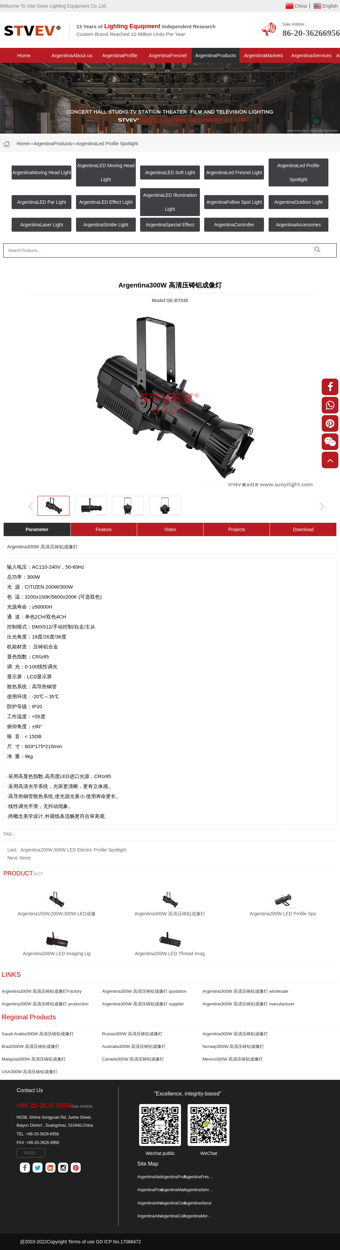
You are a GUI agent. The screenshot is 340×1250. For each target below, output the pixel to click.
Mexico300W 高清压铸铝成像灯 (233, 1059)
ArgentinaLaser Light (41, 224)
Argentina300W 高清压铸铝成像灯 (235, 1033)
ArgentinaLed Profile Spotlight (107, 143)
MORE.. (31, 1153)
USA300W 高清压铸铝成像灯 (29, 1071)
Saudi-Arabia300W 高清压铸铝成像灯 (38, 1033)
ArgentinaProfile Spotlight (119, 58)
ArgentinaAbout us (71, 55)
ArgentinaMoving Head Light (41, 172)
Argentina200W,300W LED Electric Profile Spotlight (73, 849)
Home (24, 55)
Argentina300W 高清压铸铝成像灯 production (45, 1003)
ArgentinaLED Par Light (41, 202)
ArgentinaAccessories (298, 224)
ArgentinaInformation (152, 1203)
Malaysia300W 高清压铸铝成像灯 (34, 1059)
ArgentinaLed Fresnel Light (234, 172)
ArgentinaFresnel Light (168, 58)
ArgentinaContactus (175, 1203)
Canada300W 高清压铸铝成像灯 (133, 1059)
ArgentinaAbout (197, 1203)
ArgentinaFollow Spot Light (234, 202)
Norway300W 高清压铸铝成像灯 (233, 1046)
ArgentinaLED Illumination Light (170, 202)
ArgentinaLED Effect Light (105, 202)
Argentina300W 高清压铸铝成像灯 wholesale (246, 991)
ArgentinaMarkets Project (263, 58)
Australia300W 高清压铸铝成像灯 (134, 1046)
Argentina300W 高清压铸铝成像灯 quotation (144, 991)
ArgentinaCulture (175, 1216)
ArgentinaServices (311, 55)
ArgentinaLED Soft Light (170, 172)
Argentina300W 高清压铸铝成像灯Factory (42, 991)
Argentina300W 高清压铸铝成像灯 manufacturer (249, 1003)
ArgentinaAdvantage (152, 1216)
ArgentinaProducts (215, 55)
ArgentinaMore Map (198, 1216)
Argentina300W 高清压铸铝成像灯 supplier (143, 1003)
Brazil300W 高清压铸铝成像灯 (30, 1046)
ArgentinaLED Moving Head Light (106, 172)
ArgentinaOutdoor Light (298, 202)
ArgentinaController (234, 224)
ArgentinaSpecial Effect (170, 224)
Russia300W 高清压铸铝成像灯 (132, 1033)
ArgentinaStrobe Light (105, 224)
